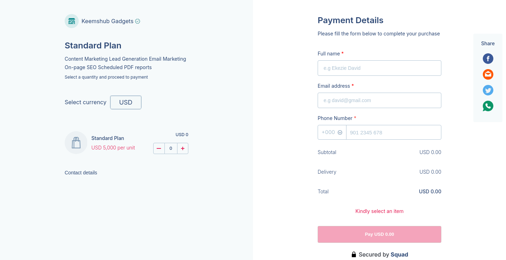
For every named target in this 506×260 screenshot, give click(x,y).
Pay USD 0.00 (379, 234)
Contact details (81, 172)
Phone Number (337, 118)
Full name (331, 53)
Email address (336, 86)
